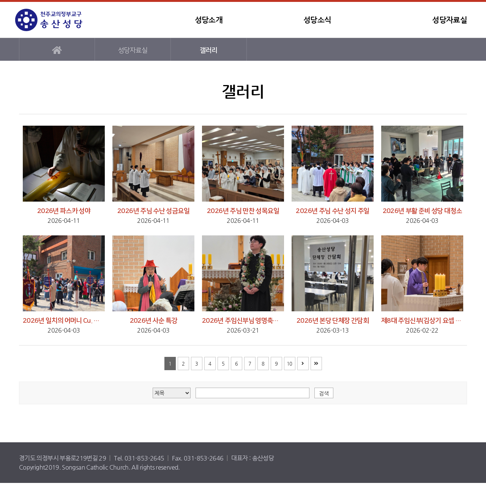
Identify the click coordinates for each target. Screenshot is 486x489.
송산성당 (62, 20)
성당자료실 (449, 20)
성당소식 (317, 20)
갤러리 (208, 50)
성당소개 (208, 20)
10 (289, 363)
